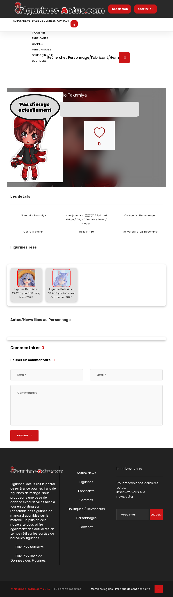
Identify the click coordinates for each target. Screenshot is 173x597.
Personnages (86, 518)
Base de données (60, 24)
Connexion (145, 9)
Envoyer (24, 435)
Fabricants (86, 491)
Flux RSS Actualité (29, 547)
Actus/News (27, 24)
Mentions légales (102, 588)
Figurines (86, 482)
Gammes (86, 500)
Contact (90, 24)
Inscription (120, 9)
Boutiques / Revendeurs (86, 509)
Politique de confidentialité (132, 588)
